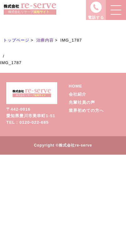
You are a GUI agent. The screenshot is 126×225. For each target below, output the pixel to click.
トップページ (16, 40)
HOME (75, 86)
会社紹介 (77, 94)
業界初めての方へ (86, 110)
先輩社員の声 (82, 102)
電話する (96, 17)
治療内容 (45, 40)
